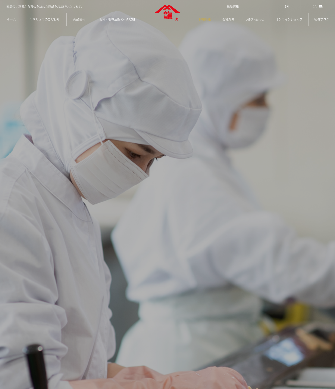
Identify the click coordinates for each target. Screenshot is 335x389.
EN (321, 6)
